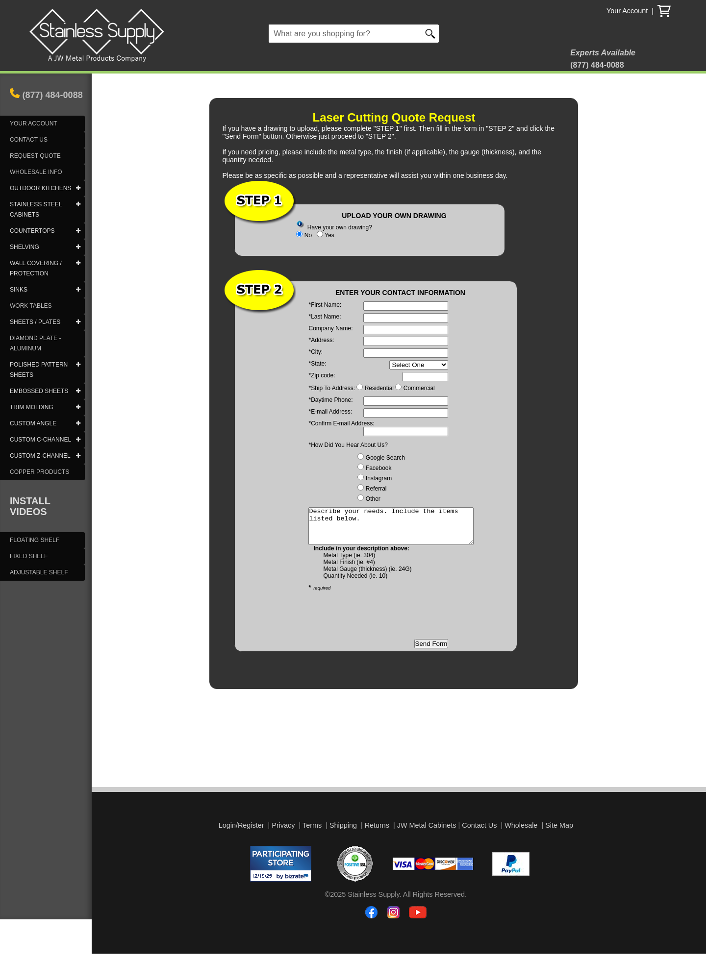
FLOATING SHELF (34, 540)
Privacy (283, 833)
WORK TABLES (31, 305)
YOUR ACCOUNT (33, 123)
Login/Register (241, 833)
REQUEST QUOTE (35, 155)
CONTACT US (29, 139)
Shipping (343, 833)
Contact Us (479, 833)
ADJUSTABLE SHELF (39, 572)
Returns (377, 833)
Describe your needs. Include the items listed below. (400, 529)
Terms (312, 833)
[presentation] (382, 622)
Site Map (559, 833)
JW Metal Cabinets (426, 833)
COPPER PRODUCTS (39, 471)
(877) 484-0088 (53, 95)
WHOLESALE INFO (36, 172)
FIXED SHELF (29, 556)
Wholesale (520, 833)
